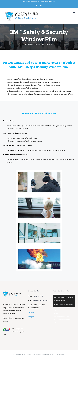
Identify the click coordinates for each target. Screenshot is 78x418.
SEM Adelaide (60, 354)
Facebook (31, 312)
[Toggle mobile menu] (74, 12)
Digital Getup (31, 354)
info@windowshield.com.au (48, 1)
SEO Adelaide (52, 354)
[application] (64, 301)
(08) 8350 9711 (38, 296)
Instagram (31, 317)
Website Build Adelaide (42, 354)
